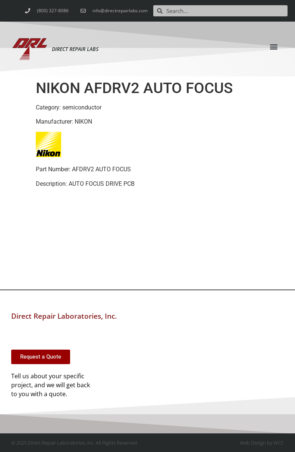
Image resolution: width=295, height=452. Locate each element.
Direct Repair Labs (75, 48)
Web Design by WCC (262, 442)
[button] (274, 46)
